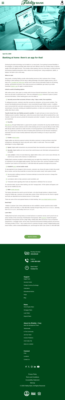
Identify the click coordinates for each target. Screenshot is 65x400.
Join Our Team (27, 334)
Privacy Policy (32, 374)
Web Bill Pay (8, 125)
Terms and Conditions (32, 377)
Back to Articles (32, 236)
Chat (25, 353)
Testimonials (27, 328)
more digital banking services (48, 199)
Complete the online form (17, 82)
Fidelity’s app (14, 86)
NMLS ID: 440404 (28, 344)
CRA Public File (28, 341)
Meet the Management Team (31, 325)
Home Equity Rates (29, 307)
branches (43, 217)
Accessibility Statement (33, 380)
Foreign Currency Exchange (31, 285)
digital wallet (16, 137)
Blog (25, 297)
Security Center (28, 282)
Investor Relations (28, 337)
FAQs (25, 294)
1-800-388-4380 (35, 261)
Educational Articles (29, 291)
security (40, 94)
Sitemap (32, 383)
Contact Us (34, 269)
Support (26, 277)
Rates (26, 305)
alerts (14, 166)
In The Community (28, 331)
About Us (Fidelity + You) (32, 323)
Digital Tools (27, 279)
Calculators (27, 288)
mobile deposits (15, 189)
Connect (27, 351)
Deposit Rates (27, 316)
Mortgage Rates (28, 310)
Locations (26, 356)
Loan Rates (27, 313)
